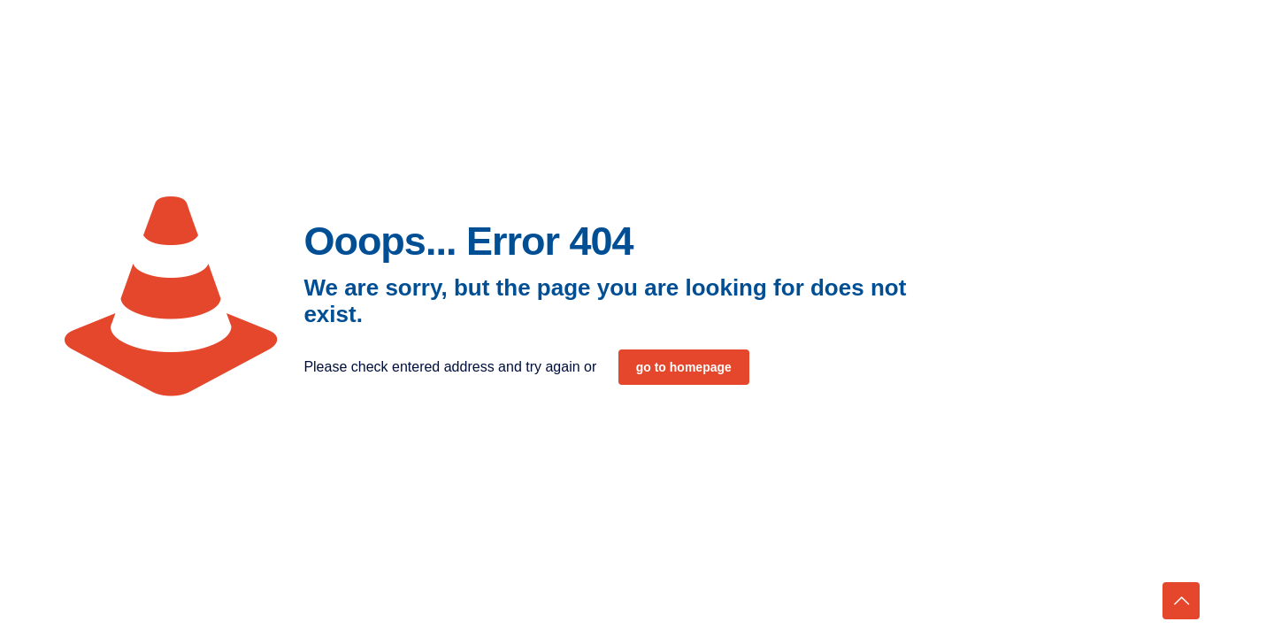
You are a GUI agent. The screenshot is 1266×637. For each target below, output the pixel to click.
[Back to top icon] (1181, 600)
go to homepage (684, 367)
